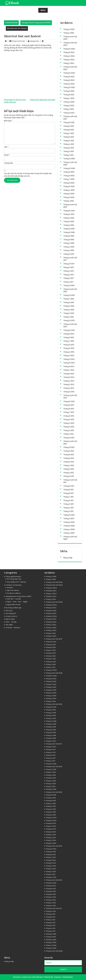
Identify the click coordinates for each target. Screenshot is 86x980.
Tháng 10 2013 (69, 401)
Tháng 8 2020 (68, 175)
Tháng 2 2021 (68, 151)
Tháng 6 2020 (68, 183)
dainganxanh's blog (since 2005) (36, 22)
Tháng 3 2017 (68, 274)
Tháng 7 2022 (68, 98)
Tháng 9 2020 (68, 172)
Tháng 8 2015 (68, 337)
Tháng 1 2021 (68, 155)
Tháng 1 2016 (68, 317)
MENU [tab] (43, 10)
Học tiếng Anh (10, 613)
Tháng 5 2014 (68, 377)
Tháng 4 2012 (68, 465)
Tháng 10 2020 (69, 168)
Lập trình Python (13, 590)
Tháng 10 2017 (69, 264)
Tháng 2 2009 (68, 533)
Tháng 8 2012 (68, 454)
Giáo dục (9, 611)
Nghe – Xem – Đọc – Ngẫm (17, 602)
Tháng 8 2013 (68, 409)
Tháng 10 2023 (69, 73)
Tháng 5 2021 (68, 140)
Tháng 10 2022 (69, 87)
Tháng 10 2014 (69, 363)
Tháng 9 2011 (68, 489)
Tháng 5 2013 (68, 419)
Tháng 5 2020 (68, 186)
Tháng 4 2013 (68, 423)
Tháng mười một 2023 (54, 602)
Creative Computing (13, 585)
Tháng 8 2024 (68, 52)
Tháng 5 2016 (68, 306)
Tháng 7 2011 (68, 497)
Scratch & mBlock (14, 593)
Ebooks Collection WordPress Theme (32, 977)
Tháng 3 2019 (68, 221)
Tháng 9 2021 (68, 126)
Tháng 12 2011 (68, 476)
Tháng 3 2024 (68, 59)
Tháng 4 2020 (68, 190)
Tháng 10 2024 (69, 49)
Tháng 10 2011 (68, 486)
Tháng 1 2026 (68, 33)
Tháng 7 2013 (68, 412)
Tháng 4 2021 (68, 144)
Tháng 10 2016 (69, 295)
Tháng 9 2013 (68, 405)
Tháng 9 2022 (68, 91)
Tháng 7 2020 (68, 179)
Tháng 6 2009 (68, 522)
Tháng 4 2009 (69, 529)
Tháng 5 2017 (68, 267)
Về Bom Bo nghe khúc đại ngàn (42, 99)
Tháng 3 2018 (68, 250)
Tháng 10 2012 (68, 447)
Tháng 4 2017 (68, 271)
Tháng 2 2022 (68, 105)
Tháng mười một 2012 (54, 880)
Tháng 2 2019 (68, 225)
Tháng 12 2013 (68, 391)
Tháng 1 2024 (68, 63)
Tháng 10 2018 (69, 232)
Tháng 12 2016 (68, 285)
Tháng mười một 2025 (54, 582)
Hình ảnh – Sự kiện (14, 599)
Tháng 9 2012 (68, 451)
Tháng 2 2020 (68, 197)
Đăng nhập (67, 557)
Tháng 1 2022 (68, 109)
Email (7, 155)
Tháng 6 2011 (68, 500)
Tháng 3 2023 (68, 84)
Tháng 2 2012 (68, 472)
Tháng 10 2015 (69, 330)
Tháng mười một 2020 (54, 673)
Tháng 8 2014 (68, 366)
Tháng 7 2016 (68, 299)
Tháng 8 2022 (68, 94)
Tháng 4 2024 (69, 56)
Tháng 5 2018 (68, 243)
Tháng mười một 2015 (54, 792)
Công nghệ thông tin (13, 576)
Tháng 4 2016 (68, 309)
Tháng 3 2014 (68, 384)
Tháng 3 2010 (68, 518)
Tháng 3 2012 (68, 469)
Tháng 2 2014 (68, 388)
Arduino (10, 588)
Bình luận (8, 120)
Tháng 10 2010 (69, 515)
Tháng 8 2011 (68, 493)
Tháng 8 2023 (68, 80)
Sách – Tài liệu (11, 622)
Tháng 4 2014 (68, 381)
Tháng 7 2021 (68, 133)
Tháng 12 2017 (68, 254)
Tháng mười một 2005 (54, 951)
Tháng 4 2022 (68, 102)
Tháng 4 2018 (68, 247)
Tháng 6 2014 (68, 373)
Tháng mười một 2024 (54, 585)
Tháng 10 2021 (68, 122)
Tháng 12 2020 (69, 158)
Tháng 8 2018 (68, 239)
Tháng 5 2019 (68, 214)
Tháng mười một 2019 (54, 704)
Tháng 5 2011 (68, 504)
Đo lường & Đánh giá (13, 608)
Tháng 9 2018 (68, 236)
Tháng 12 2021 (68, 113)
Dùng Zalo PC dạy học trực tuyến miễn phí (15, 100)
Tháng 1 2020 (68, 201)
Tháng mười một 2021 (54, 639)
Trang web (8, 163)
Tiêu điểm (9, 625)
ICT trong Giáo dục (14, 579)
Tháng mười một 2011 (54, 908)
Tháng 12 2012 (68, 437)
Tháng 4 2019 (68, 218)
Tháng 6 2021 (68, 137)
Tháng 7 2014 (68, 370)
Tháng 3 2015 (68, 355)
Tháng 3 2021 (68, 148)
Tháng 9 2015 (68, 334)
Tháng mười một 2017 (54, 744)
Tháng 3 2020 (68, 193)
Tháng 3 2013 (68, 427)
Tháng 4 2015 (68, 352)
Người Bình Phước (13, 605)
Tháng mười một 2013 (54, 846)
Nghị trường (10, 619)
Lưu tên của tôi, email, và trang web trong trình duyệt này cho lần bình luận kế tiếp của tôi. (28, 174)
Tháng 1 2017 (68, 282)
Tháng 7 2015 (68, 341)
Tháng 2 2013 (68, 430)
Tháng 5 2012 (68, 462)
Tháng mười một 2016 (54, 767)
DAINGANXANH (11, 22)
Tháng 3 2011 (68, 511)
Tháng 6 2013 (68, 416)
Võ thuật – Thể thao (12, 628)
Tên (6, 147)
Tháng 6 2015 (68, 345)
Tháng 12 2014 (69, 359)
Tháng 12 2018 (68, 229)
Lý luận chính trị (11, 616)
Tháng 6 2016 (68, 302)
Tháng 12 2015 (69, 320)
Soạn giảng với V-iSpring (16, 582)
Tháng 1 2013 (68, 434)
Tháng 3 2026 (68, 29)
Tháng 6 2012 (68, 458)
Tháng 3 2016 (68, 313)
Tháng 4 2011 (68, 508)
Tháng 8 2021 (68, 129)
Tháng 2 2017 (68, 278)
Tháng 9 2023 (68, 76)
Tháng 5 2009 (69, 526)
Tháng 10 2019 (69, 210)
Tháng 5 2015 (68, 348)
